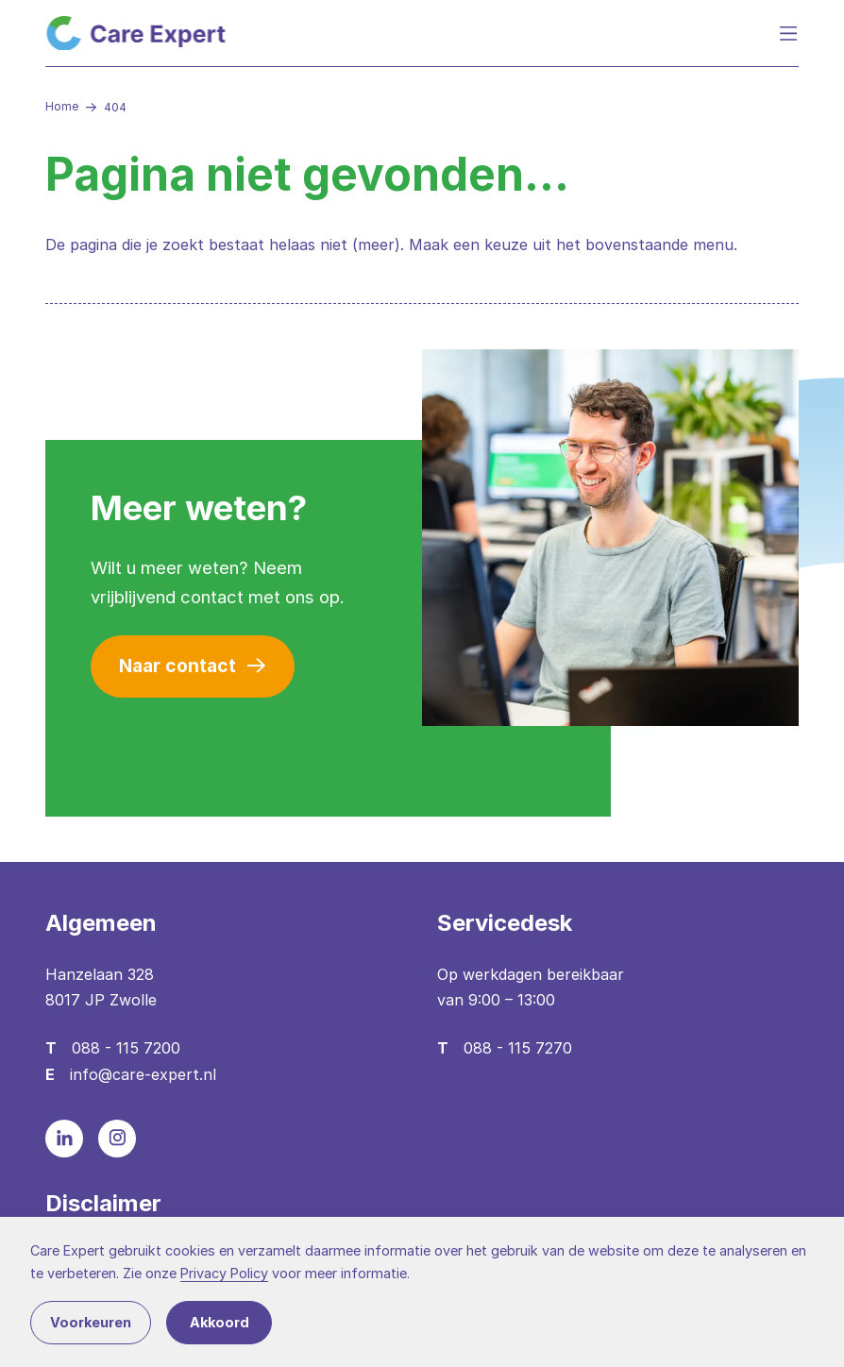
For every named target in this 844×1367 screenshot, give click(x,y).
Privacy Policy (224, 1273)
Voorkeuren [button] (90, 1322)
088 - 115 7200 (126, 1047)
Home (61, 106)
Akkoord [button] (219, 1322)
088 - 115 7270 (518, 1047)
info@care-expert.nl (143, 1074)
